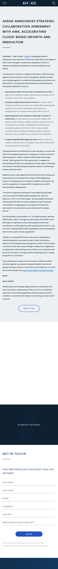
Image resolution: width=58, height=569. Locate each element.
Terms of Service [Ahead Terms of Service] (34, 546)
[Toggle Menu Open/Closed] (4, 3)
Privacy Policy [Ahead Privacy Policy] (16, 546)
